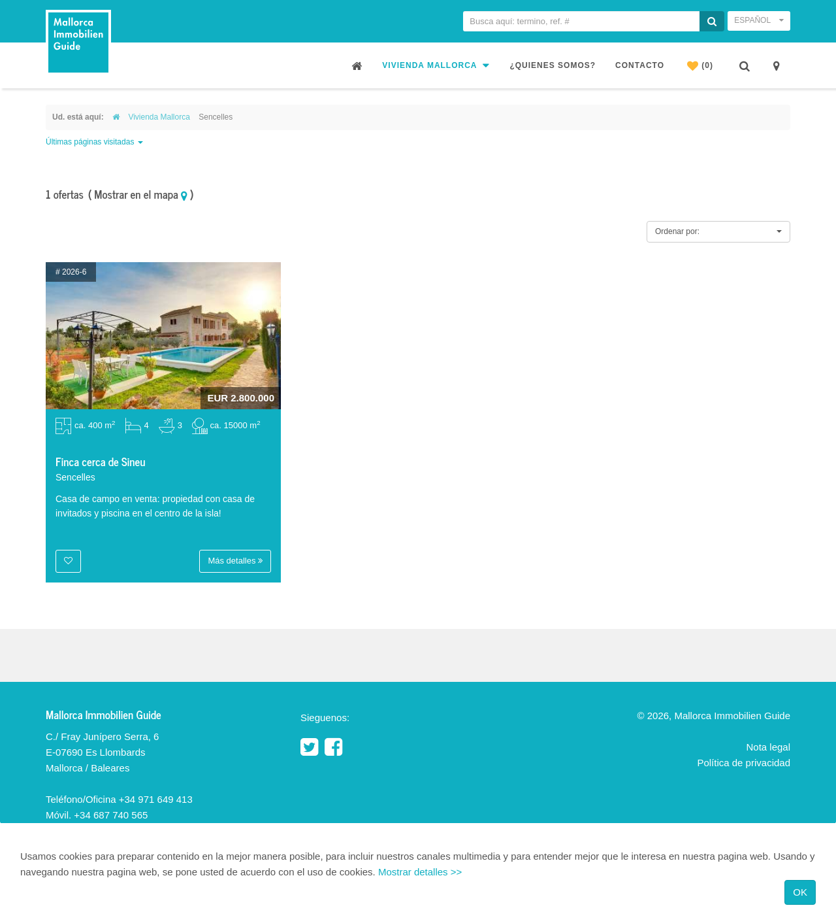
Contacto (639, 65)
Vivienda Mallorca (436, 65)
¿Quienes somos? (552, 65)
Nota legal (768, 746)
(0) (700, 65)
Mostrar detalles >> (420, 871)
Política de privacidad (743, 762)
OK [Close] (800, 892)
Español (759, 20)
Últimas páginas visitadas (94, 141)
